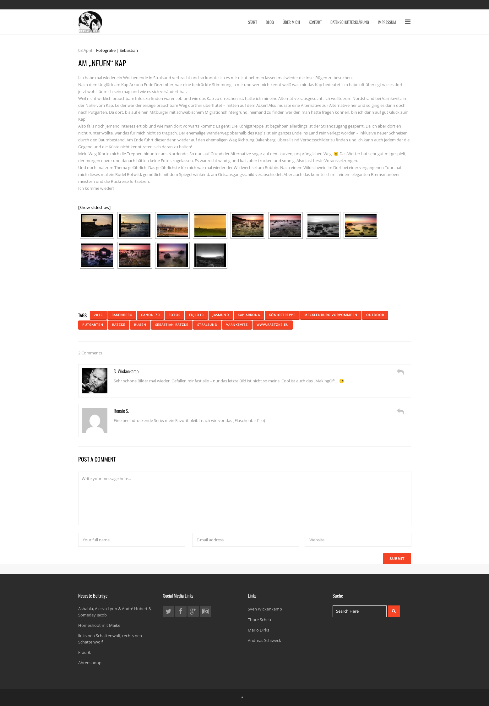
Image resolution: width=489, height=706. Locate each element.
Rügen (140, 324)
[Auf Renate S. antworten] (400, 411)
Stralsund (207, 324)
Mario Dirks (258, 630)
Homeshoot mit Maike (99, 625)
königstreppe (282, 315)
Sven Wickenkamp (265, 609)
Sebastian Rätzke (171, 324)
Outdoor (375, 315)
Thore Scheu (259, 619)
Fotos (174, 315)
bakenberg (121, 315)
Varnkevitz (237, 324)
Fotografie (106, 50)
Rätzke (118, 324)
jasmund (221, 315)
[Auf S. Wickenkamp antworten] (400, 372)
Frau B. (84, 652)
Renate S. (121, 410)
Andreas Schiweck (264, 640)
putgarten (92, 324)
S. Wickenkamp (126, 371)
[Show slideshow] (94, 207)
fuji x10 (196, 315)
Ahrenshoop (89, 662)
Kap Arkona (249, 315)
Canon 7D (150, 315)
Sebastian (129, 50)
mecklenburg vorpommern (330, 315)
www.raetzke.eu (273, 324)
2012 (98, 315)
